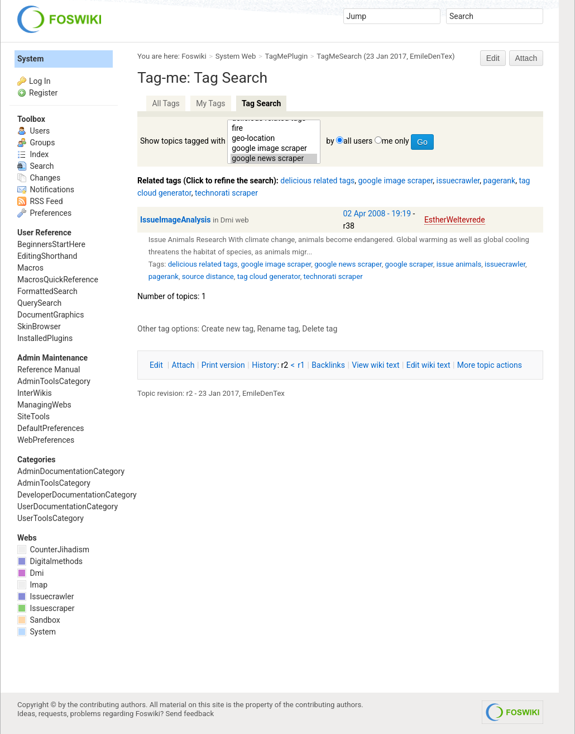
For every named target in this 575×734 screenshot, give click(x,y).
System (30, 58)
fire (274, 129)
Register (43, 92)
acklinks (328, 365)
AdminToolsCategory (53, 381)
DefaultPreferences (50, 428)
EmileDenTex (431, 56)
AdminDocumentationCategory (70, 471)
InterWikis (34, 393)
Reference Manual (48, 369)
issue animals (459, 264)
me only (395, 140)
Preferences (44, 213)
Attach (526, 58)
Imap (32, 584)
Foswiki (193, 56)
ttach (183, 365)
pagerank (499, 180)
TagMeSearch (339, 56)
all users (357, 140)
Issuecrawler (45, 596)
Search (35, 166)
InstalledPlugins (45, 338)
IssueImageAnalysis (175, 219)
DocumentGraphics (50, 314)
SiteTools (33, 416)
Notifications (45, 189)
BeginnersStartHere (51, 244)
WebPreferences (45, 439)
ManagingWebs (44, 404)
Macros (30, 267)
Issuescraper (46, 608)
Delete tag (319, 328)
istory (264, 365)
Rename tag (278, 328)
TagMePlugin (286, 56)
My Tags (210, 103)
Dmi (30, 573)
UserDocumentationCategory (67, 506)
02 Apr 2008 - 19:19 (377, 213)
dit (157, 365)
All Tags (165, 103)
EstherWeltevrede (454, 219)
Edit (493, 58)
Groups (36, 142)
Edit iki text (428, 365)
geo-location (274, 139)
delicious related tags (317, 180)
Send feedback (190, 713)
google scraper (409, 264)
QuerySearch (39, 303)
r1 (301, 365)
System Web (235, 56)
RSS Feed (40, 201)
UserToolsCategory (50, 518)
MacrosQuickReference (57, 279)
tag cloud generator (268, 276)
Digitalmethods (50, 561)
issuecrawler (458, 180)
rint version (223, 365)
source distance (208, 276)
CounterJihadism (53, 549)
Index (33, 154)
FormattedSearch (47, 291)
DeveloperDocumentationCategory (77, 494)
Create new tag (227, 328)
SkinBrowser (39, 326)
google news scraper (274, 159)
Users (33, 130)
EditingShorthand (47, 256)
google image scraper (274, 149)
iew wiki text (375, 365)
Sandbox (38, 619)
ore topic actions (489, 365)
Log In (39, 81)
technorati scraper (226, 192)
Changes (38, 177)
